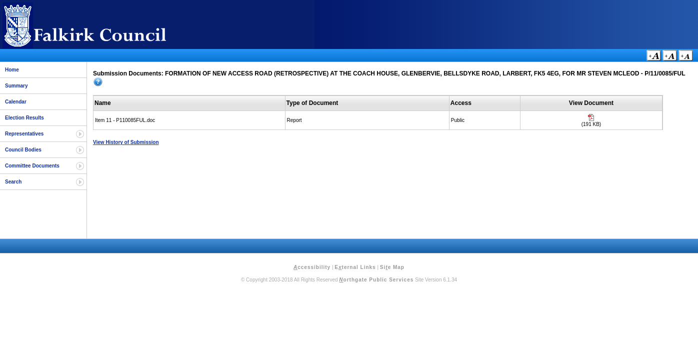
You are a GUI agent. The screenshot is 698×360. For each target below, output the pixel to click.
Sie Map (392, 267)
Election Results (24, 117)
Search (13, 181)
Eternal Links (355, 267)
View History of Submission (126, 142)
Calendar (15, 101)
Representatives (24, 133)
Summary (16, 85)
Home (12, 69)
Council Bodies (23, 149)
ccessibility (312, 267)
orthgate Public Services (376, 279)
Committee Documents (32, 165)
